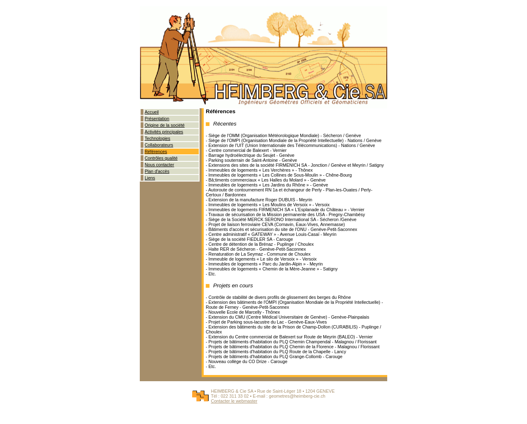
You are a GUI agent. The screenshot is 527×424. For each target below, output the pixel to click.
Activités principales (164, 131)
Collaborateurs (159, 144)
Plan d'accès (157, 171)
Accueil (152, 111)
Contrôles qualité (161, 158)
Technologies (157, 138)
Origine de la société (165, 125)
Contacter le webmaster (234, 400)
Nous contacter (159, 164)
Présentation (157, 118)
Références (156, 151)
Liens (150, 177)
